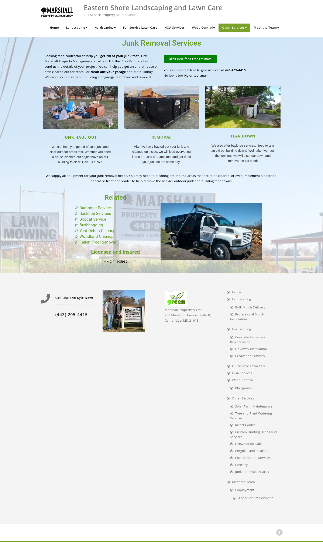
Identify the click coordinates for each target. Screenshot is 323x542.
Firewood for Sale (248, 443)
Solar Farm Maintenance (253, 406)
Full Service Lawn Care (140, 27)
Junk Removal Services (252, 471)
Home (54, 27)
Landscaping (76, 27)
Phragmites (243, 388)
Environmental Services (253, 457)
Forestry (241, 464)
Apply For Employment (255, 498)
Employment (244, 490)
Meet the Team (266, 27)
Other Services (234, 27)
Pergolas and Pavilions (252, 450)
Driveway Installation (251, 349)
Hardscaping (105, 27)
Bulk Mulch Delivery (250, 307)
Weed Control (203, 27)
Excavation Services (250, 356)
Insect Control (245, 425)
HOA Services (174, 27)
